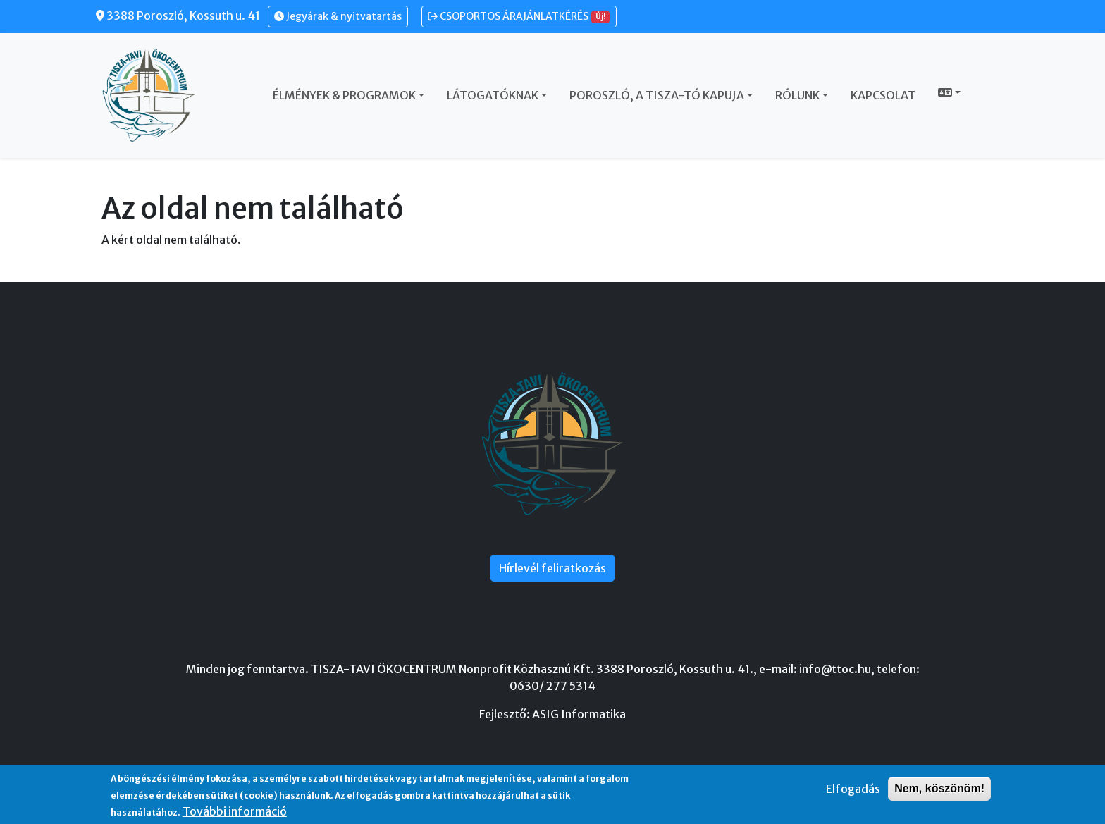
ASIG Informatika (579, 714)
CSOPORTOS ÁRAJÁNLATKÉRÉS (519, 16)
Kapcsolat (883, 95)
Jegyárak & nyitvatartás (338, 16)
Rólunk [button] (797, 95)
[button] (949, 92)
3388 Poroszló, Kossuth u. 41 (178, 15)
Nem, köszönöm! (939, 788)
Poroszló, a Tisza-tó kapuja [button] (656, 95)
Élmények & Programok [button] (344, 95)
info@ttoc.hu (835, 669)
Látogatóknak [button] (492, 95)
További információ (235, 811)
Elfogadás (853, 789)
